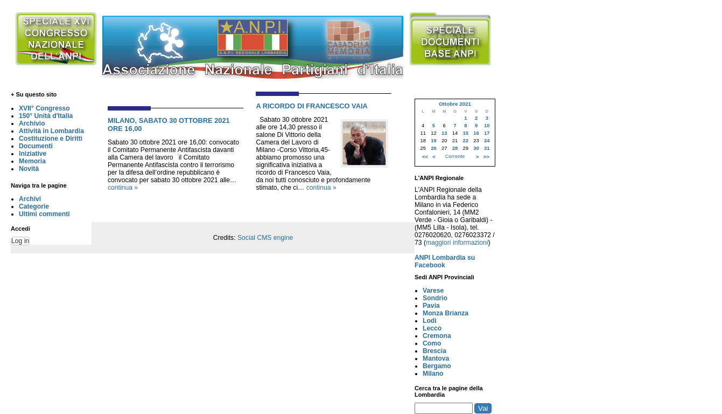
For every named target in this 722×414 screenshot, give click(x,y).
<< (425, 157)
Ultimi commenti (44, 214)
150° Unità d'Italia (46, 116)
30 (476, 148)
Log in (20, 241)
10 (486, 125)
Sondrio (435, 298)
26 (433, 148)
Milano (433, 373)
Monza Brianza (445, 313)
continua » (123, 187)
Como (432, 343)
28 (455, 148)
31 (486, 148)
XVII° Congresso (44, 108)
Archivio (32, 123)
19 (433, 140)
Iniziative (32, 153)
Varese (433, 290)
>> (486, 157)
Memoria (32, 161)
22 (465, 140)
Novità (29, 168)
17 (486, 133)
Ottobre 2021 (455, 104)
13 (444, 133)
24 (486, 140)
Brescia (434, 351)
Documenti (36, 146)
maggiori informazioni (457, 242)
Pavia (431, 305)
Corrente (455, 156)
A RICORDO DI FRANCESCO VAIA (311, 106)
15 (465, 133)
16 (476, 133)
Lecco (432, 328)
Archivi (30, 199)
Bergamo (437, 366)
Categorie (34, 206)
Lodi (430, 321)
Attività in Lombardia (51, 131)
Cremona (437, 336)
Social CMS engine (265, 238)
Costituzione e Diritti (50, 138)
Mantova (436, 358)
